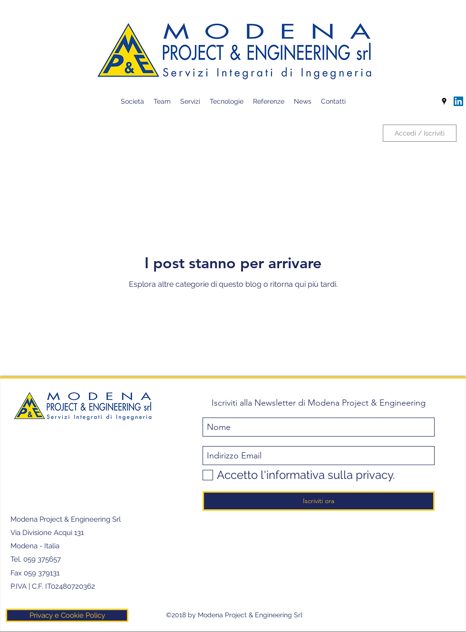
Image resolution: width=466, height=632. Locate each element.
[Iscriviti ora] (319, 501)
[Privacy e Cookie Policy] (67, 615)
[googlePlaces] (444, 101)
